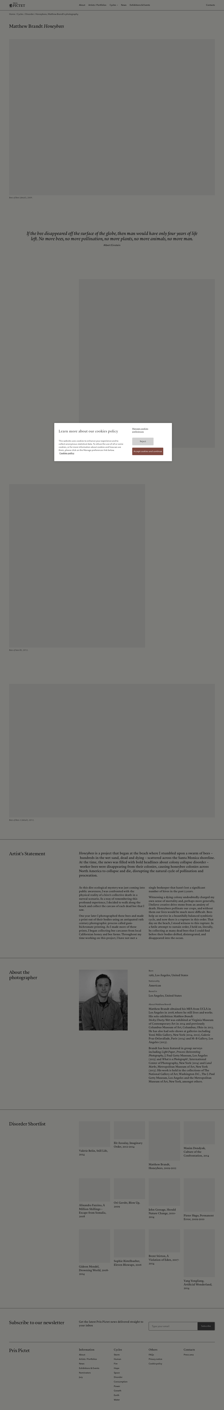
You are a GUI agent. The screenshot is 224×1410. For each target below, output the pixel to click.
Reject (143, 441)
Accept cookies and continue (148, 451)
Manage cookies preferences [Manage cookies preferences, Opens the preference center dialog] (140, 430)
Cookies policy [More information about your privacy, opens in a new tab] (66, 453)
